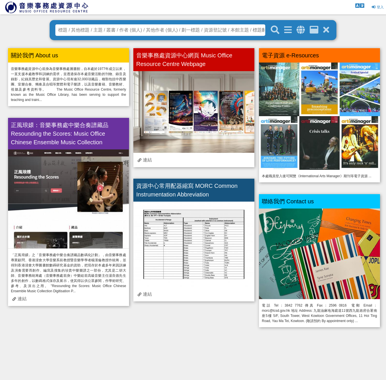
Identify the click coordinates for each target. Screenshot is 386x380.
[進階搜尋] (288, 30)
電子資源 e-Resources (290, 55)
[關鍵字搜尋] (275, 30)
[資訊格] (314, 30)
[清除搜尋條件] (326, 30)
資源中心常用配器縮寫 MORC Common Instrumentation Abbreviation (186, 190)
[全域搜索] (300, 30)
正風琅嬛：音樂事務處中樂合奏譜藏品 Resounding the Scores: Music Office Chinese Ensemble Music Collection (59, 133)
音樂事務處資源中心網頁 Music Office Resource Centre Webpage (184, 59)
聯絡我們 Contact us (288, 201)
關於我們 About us (34, 55)
